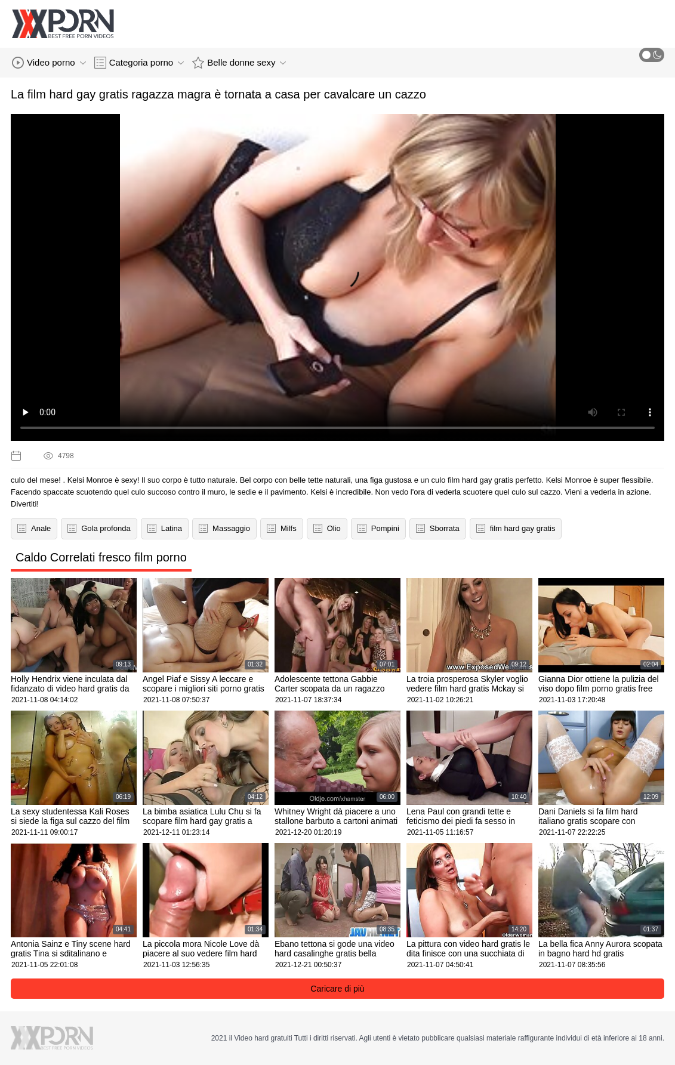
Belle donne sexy (239, 63)
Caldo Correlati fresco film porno (101, 557)
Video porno (49, 63)
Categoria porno (139, 63)
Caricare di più (337, 988)
